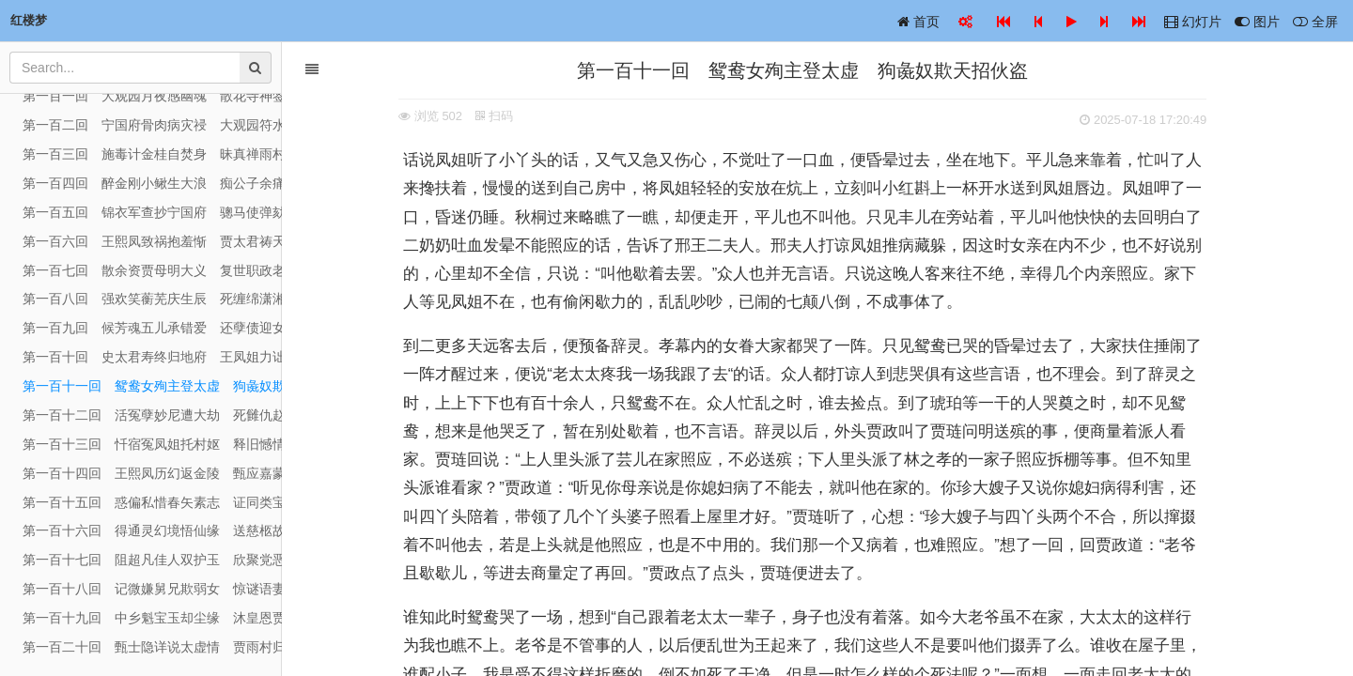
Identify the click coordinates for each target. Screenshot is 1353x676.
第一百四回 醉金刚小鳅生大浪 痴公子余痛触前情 (152, 183)
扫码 (509, 116)
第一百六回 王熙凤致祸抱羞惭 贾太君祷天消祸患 (152, 241)
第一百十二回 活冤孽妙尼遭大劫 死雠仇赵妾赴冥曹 (152, 414)
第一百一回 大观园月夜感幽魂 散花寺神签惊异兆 (152, 95)
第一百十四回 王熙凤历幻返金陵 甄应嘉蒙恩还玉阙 (152, 473)
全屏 (1315, 21)
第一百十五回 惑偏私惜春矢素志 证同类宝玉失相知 (152, 502)
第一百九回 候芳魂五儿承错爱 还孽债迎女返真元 (152, 327)
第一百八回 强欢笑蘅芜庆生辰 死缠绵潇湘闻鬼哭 (152, 298)
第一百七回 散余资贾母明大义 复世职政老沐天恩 (152, 270)
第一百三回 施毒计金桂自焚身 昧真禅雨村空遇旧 (152, 153)
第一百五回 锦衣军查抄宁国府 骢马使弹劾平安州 (152, 212)
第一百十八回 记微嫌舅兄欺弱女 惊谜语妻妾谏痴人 (152, 588)
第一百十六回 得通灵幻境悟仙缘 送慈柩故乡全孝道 (152, 530)
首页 (918, 21)
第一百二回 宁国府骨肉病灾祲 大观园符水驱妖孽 (152, 124)
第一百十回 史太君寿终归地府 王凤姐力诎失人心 (152, 356)
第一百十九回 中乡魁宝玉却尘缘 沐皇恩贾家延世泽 (152, 617)
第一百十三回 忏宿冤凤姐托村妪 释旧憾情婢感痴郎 (152, 444)
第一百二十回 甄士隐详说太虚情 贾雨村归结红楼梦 (152, 646)
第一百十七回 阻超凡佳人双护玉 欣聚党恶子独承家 (152, 559)
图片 (1257, 21)
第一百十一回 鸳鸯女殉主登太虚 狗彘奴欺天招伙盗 (152, 385)
